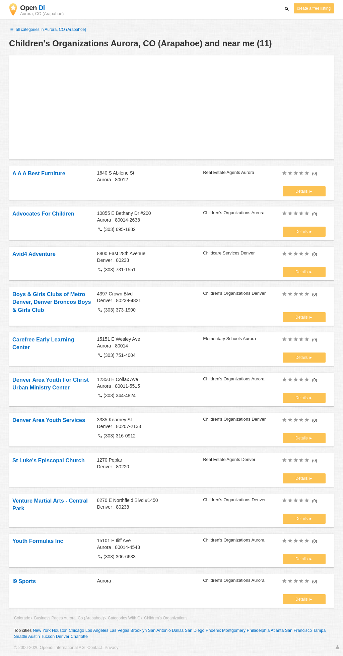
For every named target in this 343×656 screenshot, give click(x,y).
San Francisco (298, 630)
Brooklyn (138, 630)
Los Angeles (97, 630)
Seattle (20, 636)
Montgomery (234, 630)
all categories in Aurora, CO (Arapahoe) (47, 29)
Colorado (22, 618)
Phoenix (213, 630)
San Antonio (159, 630)
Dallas (178, 630)
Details (302, 191)
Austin (34, 636)
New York (42, 630)
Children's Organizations (165, 618)
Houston (60, 630)
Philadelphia (258, 630)
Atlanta (277, 630)
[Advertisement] (171, 107)
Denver (63, 636)
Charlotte (79, 636)
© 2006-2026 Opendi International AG (49, 647)
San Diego (195, 630)
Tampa (319, 630)
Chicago (76, 630)
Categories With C (124, 618)
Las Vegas (119, 630)
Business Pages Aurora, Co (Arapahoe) (69, 618)
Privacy (111, 647)
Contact (94, 647)
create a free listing (314, 8)
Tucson (48, 636)
